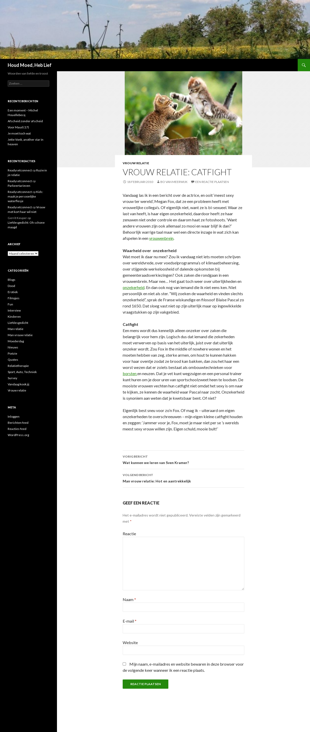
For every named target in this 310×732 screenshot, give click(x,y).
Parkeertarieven (19, 186)
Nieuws (13, 347)
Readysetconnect (20, 170)
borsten (130, 373)
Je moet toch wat (19, 133)
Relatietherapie (18, 366)
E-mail (130, 620)
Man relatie (15, 329)
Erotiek (13, 292)
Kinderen (14, 316)
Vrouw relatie (136, 163)
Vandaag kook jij (18, 384)
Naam (129, 599)
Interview (14, 310)
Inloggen (14, 416)
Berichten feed (18, 423)
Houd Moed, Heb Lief (30, 65)
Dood (11, 286)
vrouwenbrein (161, 238)
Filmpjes (14, 298)
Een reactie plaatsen (212, 182)
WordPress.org (18, 435)
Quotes (13, 360)
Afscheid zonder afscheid (25, 121)
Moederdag (16, 341)
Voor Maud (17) (18, 127)
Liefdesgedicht (18, 323)
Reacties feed (17, 429)
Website (130, 642)
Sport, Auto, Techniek (22, 372)
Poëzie (12, 353)
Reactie (129, 533)
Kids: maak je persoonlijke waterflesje (25, 196)
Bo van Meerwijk (174, 182)
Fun (10, 304)
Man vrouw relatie (20, 335)
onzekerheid (133, 287)
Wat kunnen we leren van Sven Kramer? (183, 459)
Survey (12, 378)
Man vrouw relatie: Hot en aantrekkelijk (183, 477)
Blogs (11, 280)
